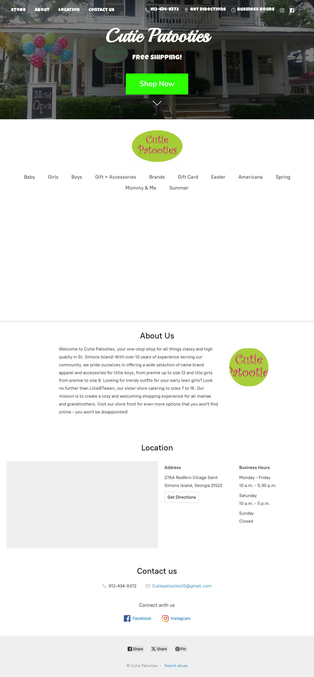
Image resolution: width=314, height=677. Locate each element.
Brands (157, 177)
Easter (218, 177)
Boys (76, 177)
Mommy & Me (140, 188)
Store (18, 10)
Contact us (101, 10)
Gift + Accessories (115, 177)
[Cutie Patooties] (157, 146)
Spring (283, 177)
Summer (179, 188)
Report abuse (176, 665)
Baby (29, 177)
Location (68, 10)
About (42, 10)
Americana (250, 177)
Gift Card (188, 177)
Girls (53, 177)
